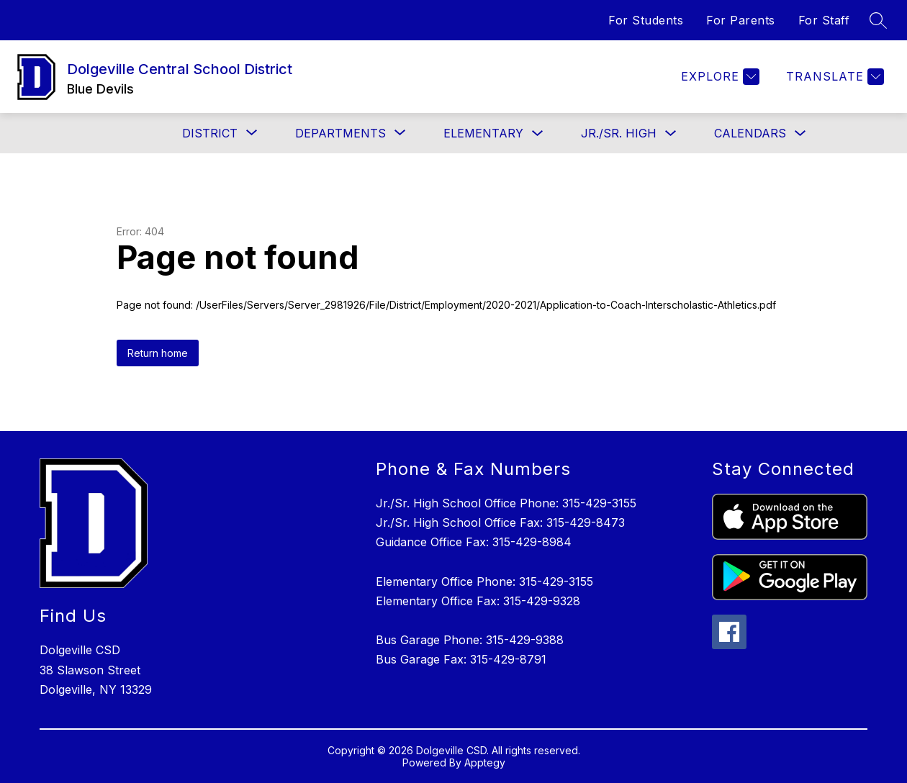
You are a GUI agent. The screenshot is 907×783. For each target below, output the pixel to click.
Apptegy (484, 762)
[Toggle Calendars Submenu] (800, 133)
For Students (645, 20)
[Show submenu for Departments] (340, 133)
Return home (157, 353)
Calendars (750, 133)
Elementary (483, 133)
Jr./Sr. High (618, 133)
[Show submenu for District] (210, 133)
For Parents (740, 20)
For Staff (824, 20)
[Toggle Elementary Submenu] (537, 133)
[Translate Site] (833, 77)
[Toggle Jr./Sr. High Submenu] (671, 133)
